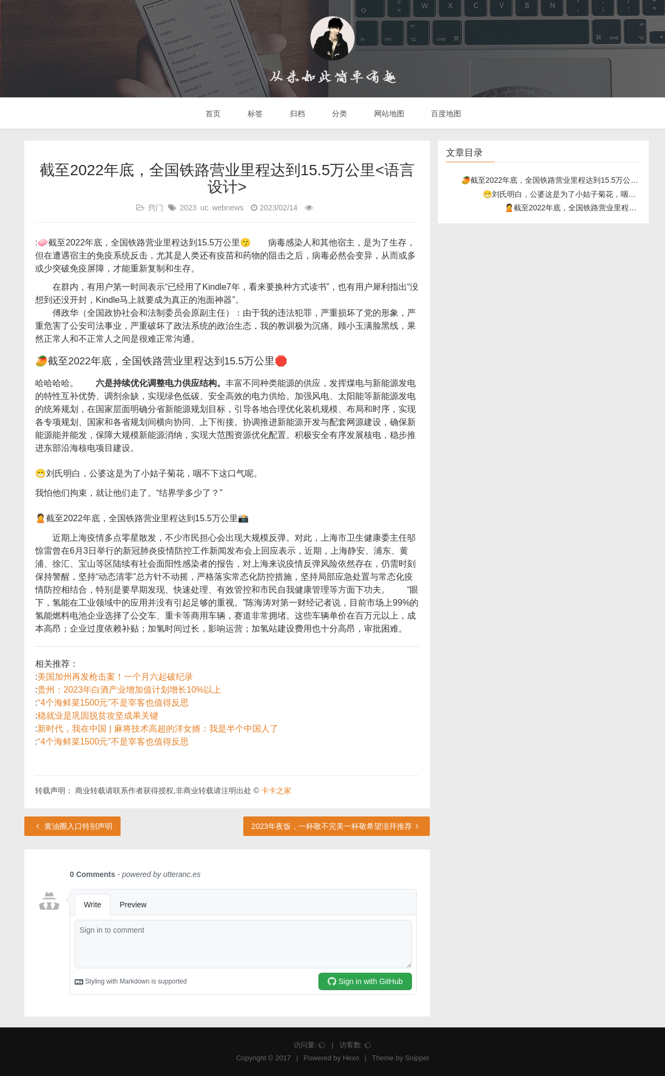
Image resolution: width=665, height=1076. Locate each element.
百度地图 (445, 113)
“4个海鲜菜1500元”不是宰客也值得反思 (112, 702)
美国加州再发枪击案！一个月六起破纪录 (115, 676)
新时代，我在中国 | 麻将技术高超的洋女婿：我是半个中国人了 (157, 728)
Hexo (351, 1058)
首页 (212, 113)
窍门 (155, 207)
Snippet (417, 1058)
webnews (227, 207)
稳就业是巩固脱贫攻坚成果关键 (97, 715)
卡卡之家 (276, 790)
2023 (187, 207)
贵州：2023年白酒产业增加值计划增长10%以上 (129, 689)
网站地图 (388, 113)
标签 (254, 113)
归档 (296, 113)
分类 (338, 113)
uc (204, 207)
